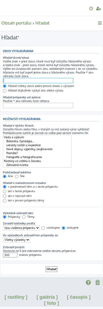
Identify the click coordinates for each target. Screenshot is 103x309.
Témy (28, 217)
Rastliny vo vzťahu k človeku (37, 161)
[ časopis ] (79, 297)
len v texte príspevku (19, 191)
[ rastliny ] (15, 297)
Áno (8, 176)
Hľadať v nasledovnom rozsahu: (24, 183)
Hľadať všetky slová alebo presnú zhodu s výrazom (38, 86)
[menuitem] (91, 9)
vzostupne (50, 227)
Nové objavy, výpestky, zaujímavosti (37, 149)
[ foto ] (51, 303)
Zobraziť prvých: (14, 247)
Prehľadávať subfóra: (17, 172)
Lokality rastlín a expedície (37, 145)
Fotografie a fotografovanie (37, 157)
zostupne (70, 227)
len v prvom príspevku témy (23, 200)
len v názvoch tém (17, 196)
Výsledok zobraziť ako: (18, 213)
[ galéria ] (47, 297)
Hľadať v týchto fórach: (18, 125)
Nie (20, 176)
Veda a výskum (37, 137)
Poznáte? (37, 153)
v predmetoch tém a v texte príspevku (30, 186)
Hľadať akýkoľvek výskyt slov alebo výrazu (33, 90)
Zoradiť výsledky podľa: (19, 223)
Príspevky (11, 217)
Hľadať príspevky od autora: (22, 97)
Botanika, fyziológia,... (37, 141)
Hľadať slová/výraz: (16, 57)
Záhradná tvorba (37, 165)
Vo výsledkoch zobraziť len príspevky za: (30, 235)
